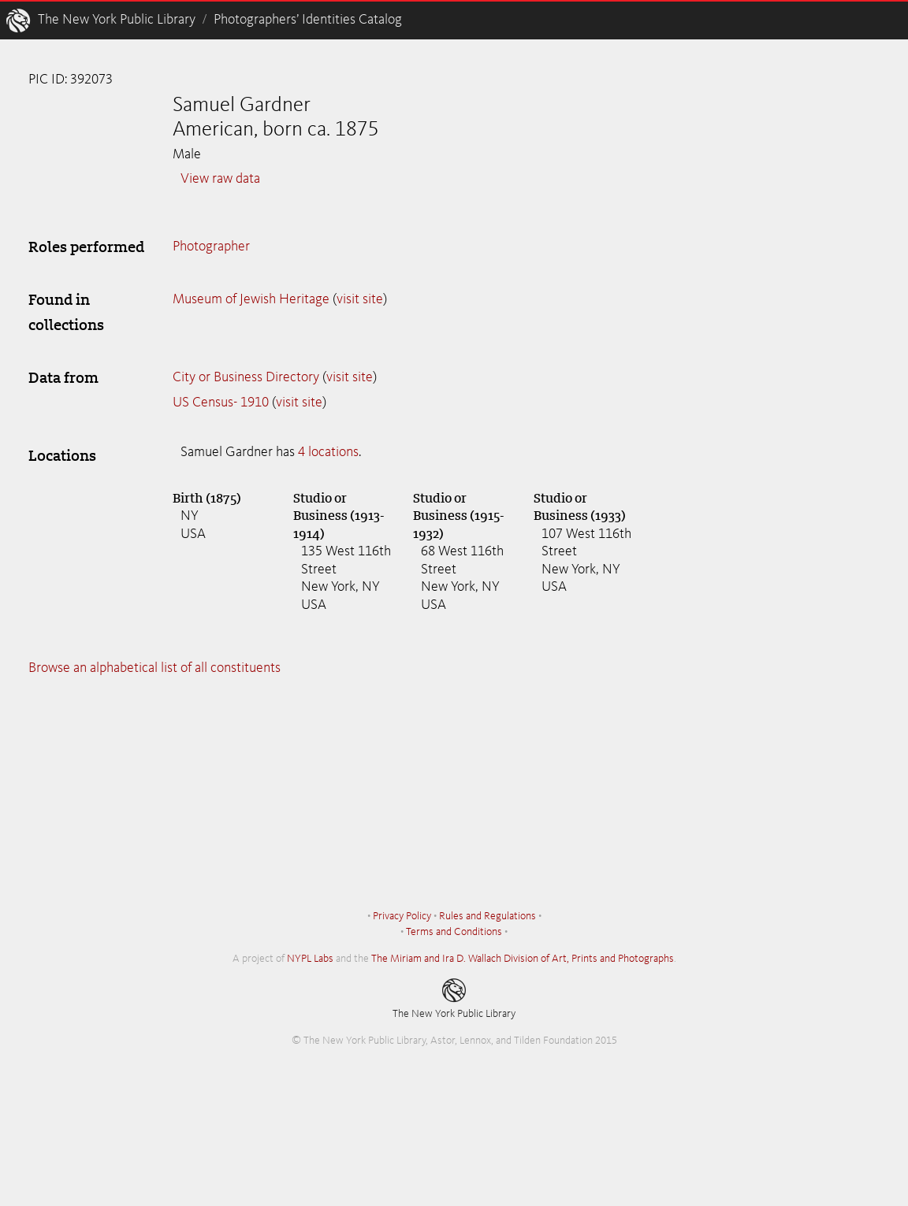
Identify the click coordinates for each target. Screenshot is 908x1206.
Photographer (211, 246)
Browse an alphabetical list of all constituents (154, 668)
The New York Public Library (116, 20)
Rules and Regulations (487, 916)
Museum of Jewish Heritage (251, 299)
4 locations (328, 452)
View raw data (220, 179)
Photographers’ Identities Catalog (308, 20)
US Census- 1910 (221, 402)
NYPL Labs (310, 958)
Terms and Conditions (454, 931)
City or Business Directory (246, 377)
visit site (360, 299)
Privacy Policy (402, 916)
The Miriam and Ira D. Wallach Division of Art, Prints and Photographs (522, 958)
